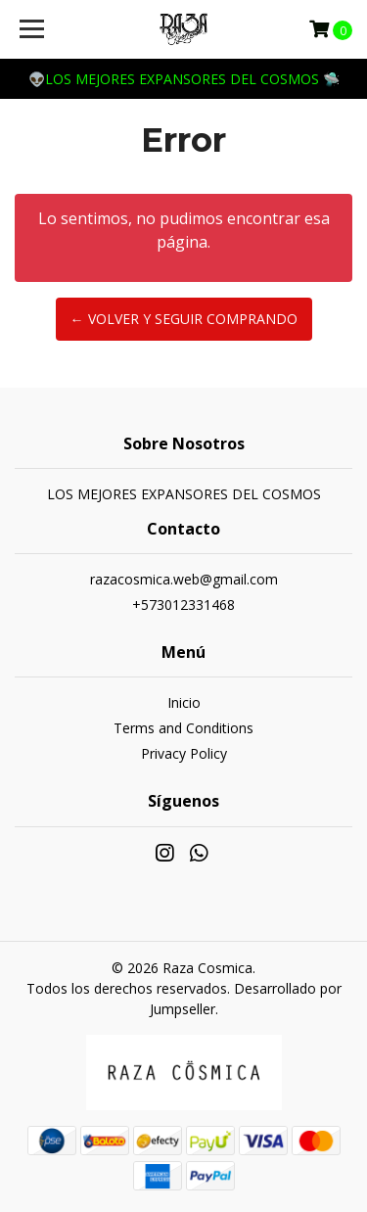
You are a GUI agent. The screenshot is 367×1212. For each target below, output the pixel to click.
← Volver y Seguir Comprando (184, 318)
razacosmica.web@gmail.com (184, 579)
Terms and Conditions (183, 728)
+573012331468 (183, 604)
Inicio (184, 702)
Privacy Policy (184, 753)
